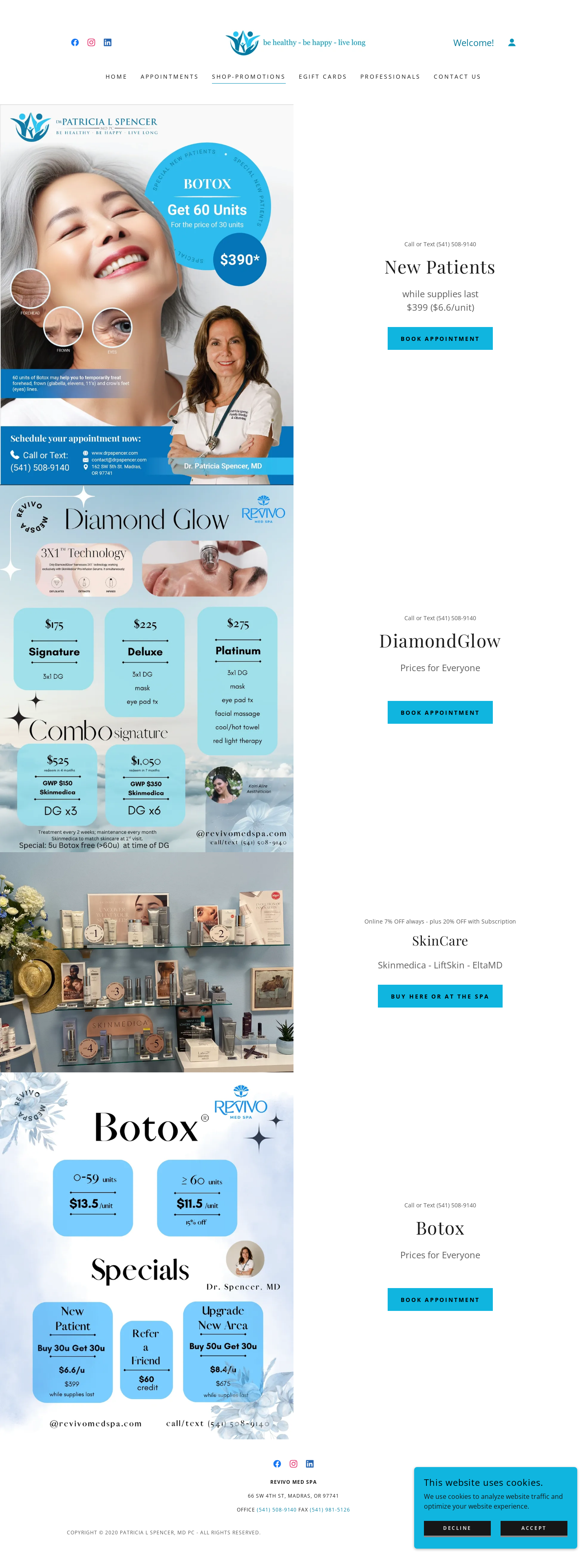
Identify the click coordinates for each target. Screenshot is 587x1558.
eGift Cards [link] (323, 76)
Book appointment (440, 339)
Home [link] (117, 76)
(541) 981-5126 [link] (330, 1509)
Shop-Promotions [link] (249, 76)
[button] (512, 42)
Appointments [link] (170, 76)
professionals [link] (390, 76)
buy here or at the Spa (440, 996)
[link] (75, 42)
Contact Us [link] (457, 76)
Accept (533, 1528)
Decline (457, 1528)
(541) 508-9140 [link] (277, 1509)
